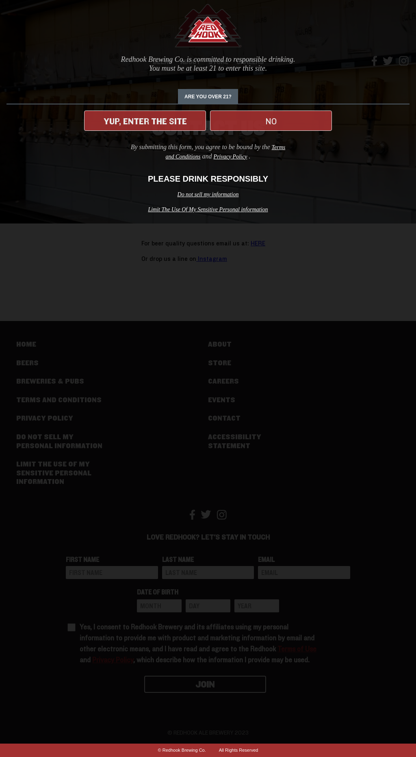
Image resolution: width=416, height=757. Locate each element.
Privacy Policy (230, 157)
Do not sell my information (208, 194)
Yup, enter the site (145, 121)
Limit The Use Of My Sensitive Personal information (208, 209)
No (271, 121)
